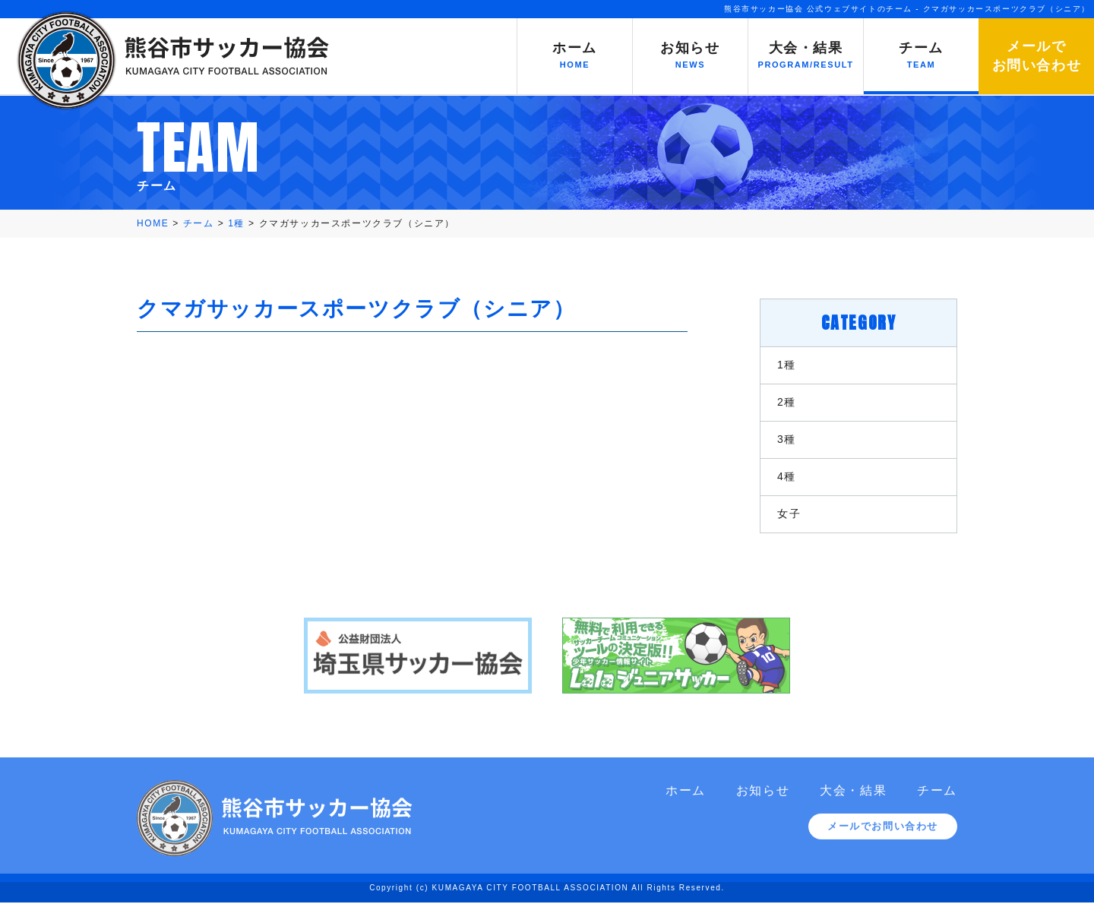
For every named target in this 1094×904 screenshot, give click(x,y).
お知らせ (762, 798)
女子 (789, 513)
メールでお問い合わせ (882, 833)
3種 (786, 439)
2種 (786, 402)
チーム (937, 798)
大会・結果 (853, 798)
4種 (786, 476)
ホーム (686, 798)
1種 (786, 365)
